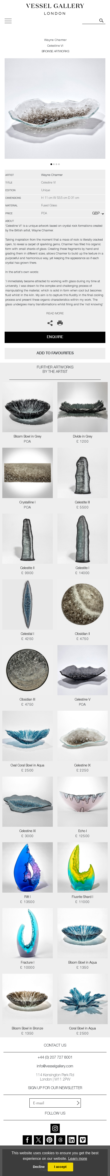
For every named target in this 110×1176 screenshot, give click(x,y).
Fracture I (27, 963)
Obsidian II (82, 634)
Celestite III (82, 502)
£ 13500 (27, 902)
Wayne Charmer (55, 40)
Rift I (27, 897)
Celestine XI (27, 831)
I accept (60, 1167)
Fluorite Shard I (82, 897)
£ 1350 (82, 968)
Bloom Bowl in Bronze (27, 1028)
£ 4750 (82, 639)
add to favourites (55, 353)
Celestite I (82, 568)
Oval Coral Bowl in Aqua (27, 765)
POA (27, 442)
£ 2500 (27, 770)
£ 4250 (27, 639)
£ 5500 (82, 507)
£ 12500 (82, 836)
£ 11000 (82, 902)
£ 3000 (27, 836)
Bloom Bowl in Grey (27, 436)
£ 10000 (27, 968)
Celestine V (82, 699)
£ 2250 (82, 770)
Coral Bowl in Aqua (82, 1028)
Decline (39, 1167)
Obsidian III (27, 699)
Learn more (77, 1159)
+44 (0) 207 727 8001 (55, 1058)
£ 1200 (82, 442)
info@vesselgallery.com (55, 1067)
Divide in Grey (82, 436)
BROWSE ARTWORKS (55, 51)
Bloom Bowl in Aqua (82, 963)
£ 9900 (27, 573)
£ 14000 (82, 573)
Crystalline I (27, 502)
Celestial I (27, 634)
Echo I (82, 831)
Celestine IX (82, 765)
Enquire (55, 337)
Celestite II (27, 568)
